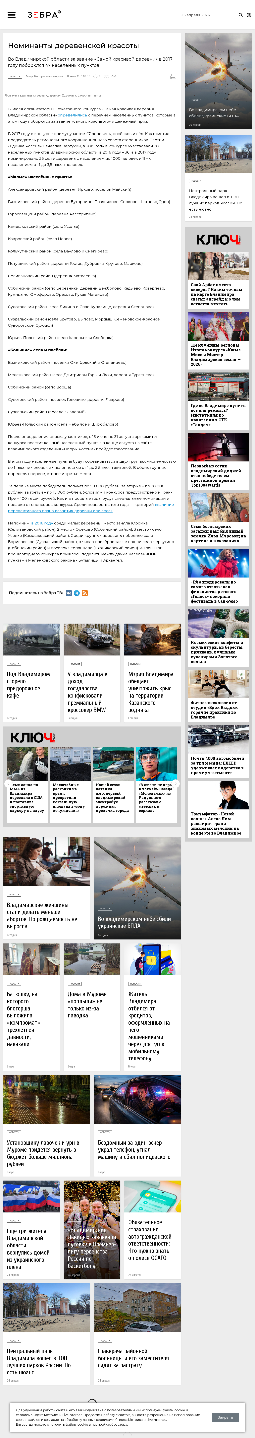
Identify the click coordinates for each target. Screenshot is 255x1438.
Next (175, 783)
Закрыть (225, 1417)
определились (72, 115)
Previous (8, 783)
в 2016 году (42, 523)
